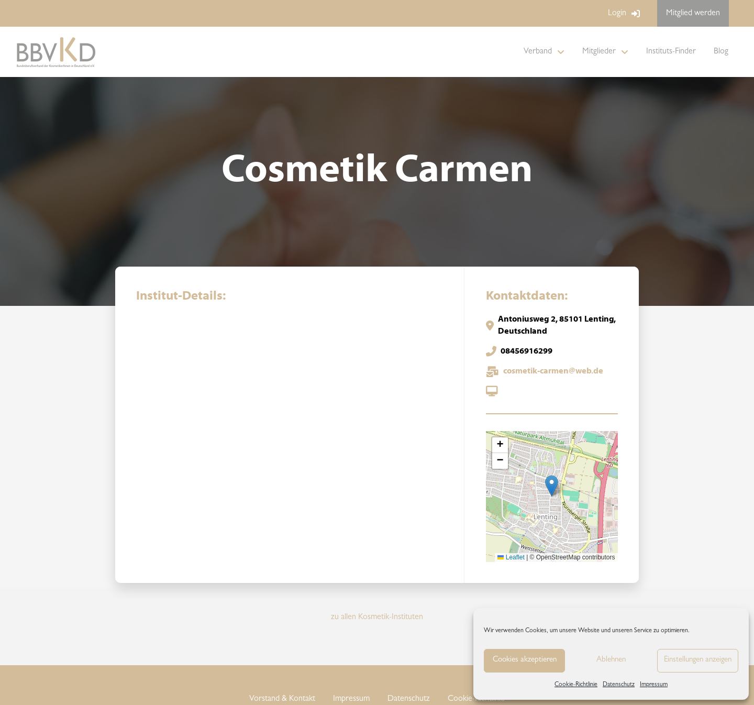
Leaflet (510, 557)
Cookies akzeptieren (525, 660)
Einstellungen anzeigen (697, 660)
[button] (551, 486)
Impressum (654, 685)
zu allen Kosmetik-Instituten (377, 617)
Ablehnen (611, 660)
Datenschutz (619, 685)
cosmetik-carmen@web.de (553, 371)
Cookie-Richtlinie (576, 685)
